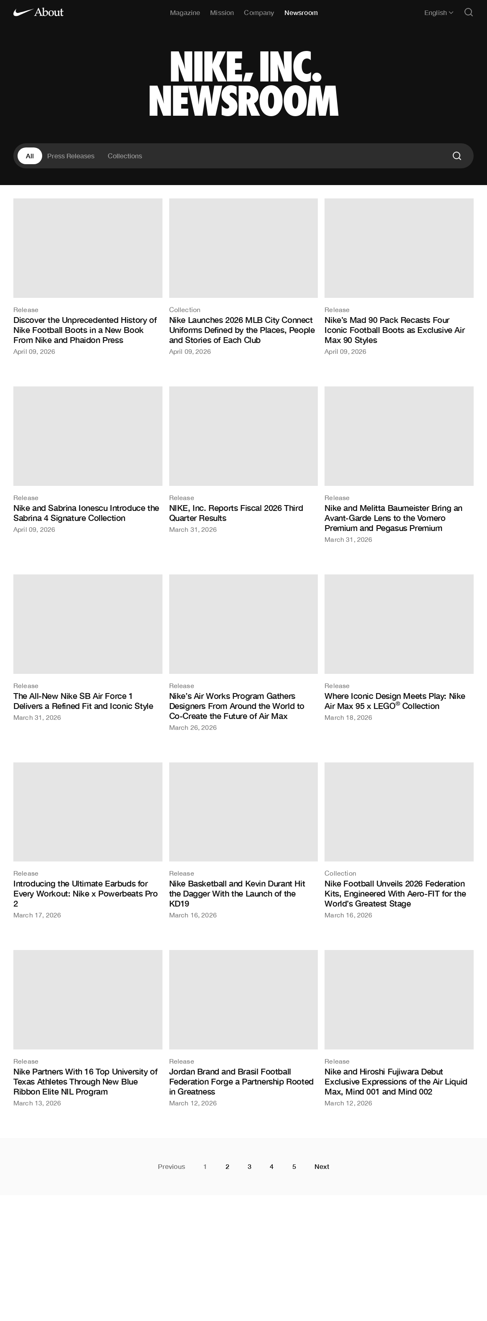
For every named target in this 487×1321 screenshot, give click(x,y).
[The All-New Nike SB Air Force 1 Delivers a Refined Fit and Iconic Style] (87, 647)
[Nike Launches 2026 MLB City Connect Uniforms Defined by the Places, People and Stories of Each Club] (243, 276)
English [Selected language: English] (439, 12)
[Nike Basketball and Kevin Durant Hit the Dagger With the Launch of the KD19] (243, 840)
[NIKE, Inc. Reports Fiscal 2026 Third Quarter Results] (243, 459)
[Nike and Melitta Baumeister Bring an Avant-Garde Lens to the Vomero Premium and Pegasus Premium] (399, 464)
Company (259, 12)
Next (322, 1166)
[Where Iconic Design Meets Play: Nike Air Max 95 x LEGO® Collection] (399, 647)
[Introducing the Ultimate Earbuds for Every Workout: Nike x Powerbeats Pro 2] (87, 840)
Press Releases (70, 156)
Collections (125, 156)
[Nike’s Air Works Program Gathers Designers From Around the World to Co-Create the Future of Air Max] (243, 652)
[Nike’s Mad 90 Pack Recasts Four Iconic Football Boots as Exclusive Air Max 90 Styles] (399, 276)
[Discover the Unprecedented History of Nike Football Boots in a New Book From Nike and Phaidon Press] (87, 276)
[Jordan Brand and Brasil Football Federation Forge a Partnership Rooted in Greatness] (243, 1028)
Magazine (185, 12)
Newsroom (301, 12)
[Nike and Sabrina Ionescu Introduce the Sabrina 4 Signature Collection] (87, 459)
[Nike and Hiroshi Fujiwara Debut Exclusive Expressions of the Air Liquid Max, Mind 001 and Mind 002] (399, 1028)
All (30, 156)
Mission (222, 12)
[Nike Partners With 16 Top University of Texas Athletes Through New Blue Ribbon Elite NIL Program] (87, 1028)
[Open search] (469, 12)
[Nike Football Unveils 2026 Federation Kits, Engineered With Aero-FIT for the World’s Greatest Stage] (399, 840)
